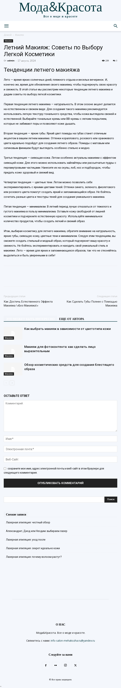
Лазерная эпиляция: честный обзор (28, 522)
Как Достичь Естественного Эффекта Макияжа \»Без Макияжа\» (28, 303)
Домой (8, 34)
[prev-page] (6, 383)
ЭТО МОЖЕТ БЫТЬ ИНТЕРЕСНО (30, 319)
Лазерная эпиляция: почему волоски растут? (34, 556)
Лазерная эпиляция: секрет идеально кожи (33, 548)
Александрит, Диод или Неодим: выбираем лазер (36, 531)
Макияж (19, 34)
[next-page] (12, 383)
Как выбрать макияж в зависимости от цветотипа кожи (67, 329)
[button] (6, 26)
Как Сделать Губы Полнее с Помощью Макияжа (92, 303)
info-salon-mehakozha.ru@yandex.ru (73, 640)
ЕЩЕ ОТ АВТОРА (71, 319)
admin (11, 60)
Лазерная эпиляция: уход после (25, 539)
